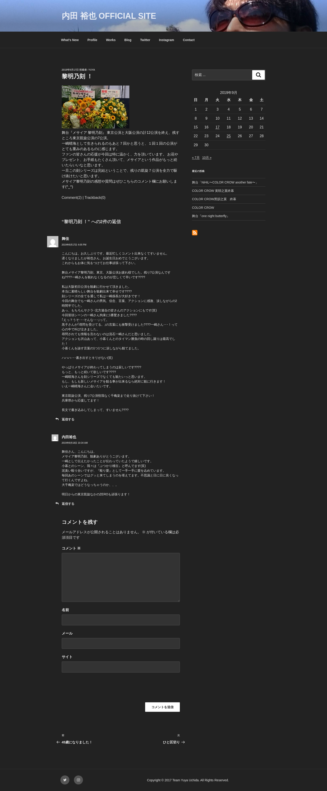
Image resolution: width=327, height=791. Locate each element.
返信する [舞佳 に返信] (68, 419)
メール (67, 633)
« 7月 (195, 157)
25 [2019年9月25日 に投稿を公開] (229, 136)
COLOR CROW (203, 207)
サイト (67, 657)
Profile (92, 40)
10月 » (206, 157)
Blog (127, 40)
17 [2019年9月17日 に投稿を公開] (217, 127)
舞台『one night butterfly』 (211, 216)
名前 (65, 610)
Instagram (166, 40)
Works (111, 40)
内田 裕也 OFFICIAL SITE (109, 16)
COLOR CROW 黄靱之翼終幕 (213, 191)
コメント (71, 548)
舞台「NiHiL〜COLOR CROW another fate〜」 (225, 182)
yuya (91, 69)
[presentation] (96, 689)
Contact (188, 40)
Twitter (145, 40)
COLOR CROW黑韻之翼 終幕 (214, 199)
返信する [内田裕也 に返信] (68, 504)
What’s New (70, 40)
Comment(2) (72, 197)
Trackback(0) (95, 197)
